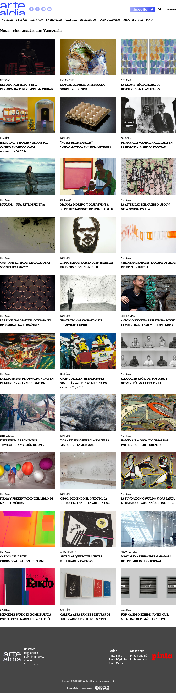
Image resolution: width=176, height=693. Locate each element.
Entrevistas (54, 19)
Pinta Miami (116, 663)
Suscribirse (31, 664)
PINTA (149, 19)
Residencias (88, 19)
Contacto (29, 660)
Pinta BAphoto (118, 659)
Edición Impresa (34, 656)
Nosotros (29, 649)
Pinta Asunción (139, 659)
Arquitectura (133, 19)
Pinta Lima (115, 655)
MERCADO (36, 19)
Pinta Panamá (138, 655)
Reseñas (21, 19)
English (171, 9)
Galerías (71, 19)
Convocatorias (110, 19)
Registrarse (31, 653)
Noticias (7, 19)
